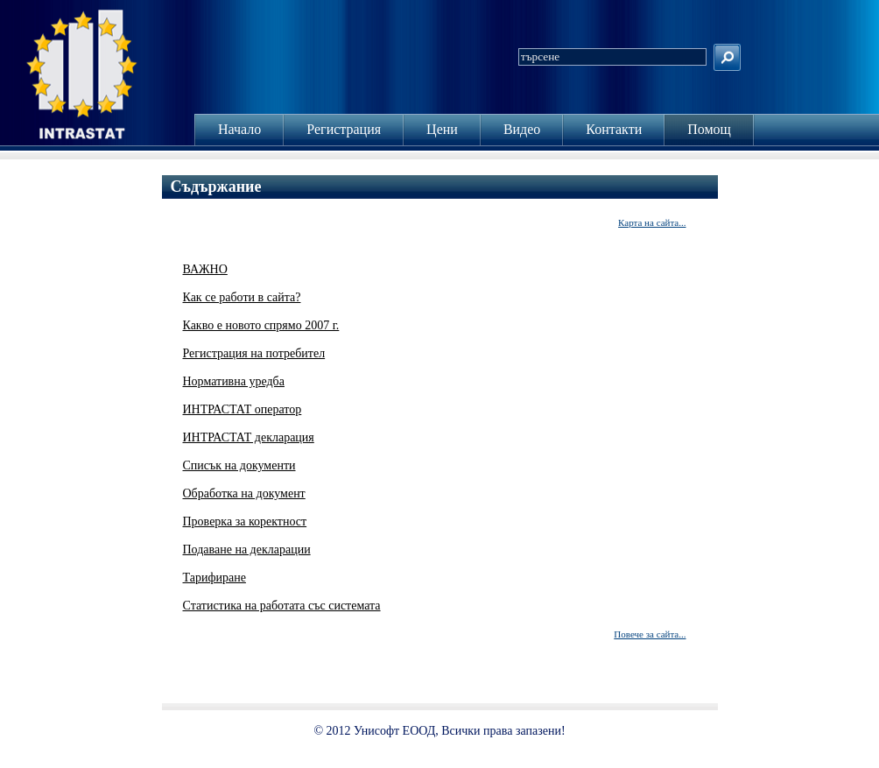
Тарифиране (214, 577)
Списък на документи (239, 465)
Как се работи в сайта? (242, 297)
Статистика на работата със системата (282, 605)
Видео (521, 129)
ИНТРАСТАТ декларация (248, 437)
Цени (442, 129)
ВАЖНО (205, 269)
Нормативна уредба (234, 381)
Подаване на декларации (247, 549)
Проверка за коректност (245, 521)
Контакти (614, 129)
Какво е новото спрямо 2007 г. (261, 325)
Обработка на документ (244, 493)
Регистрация (343, 129)
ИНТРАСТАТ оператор (242, 409)
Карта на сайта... (652, 222)
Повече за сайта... (650, 634)
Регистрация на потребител (254, 353)
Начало (239, 129)
